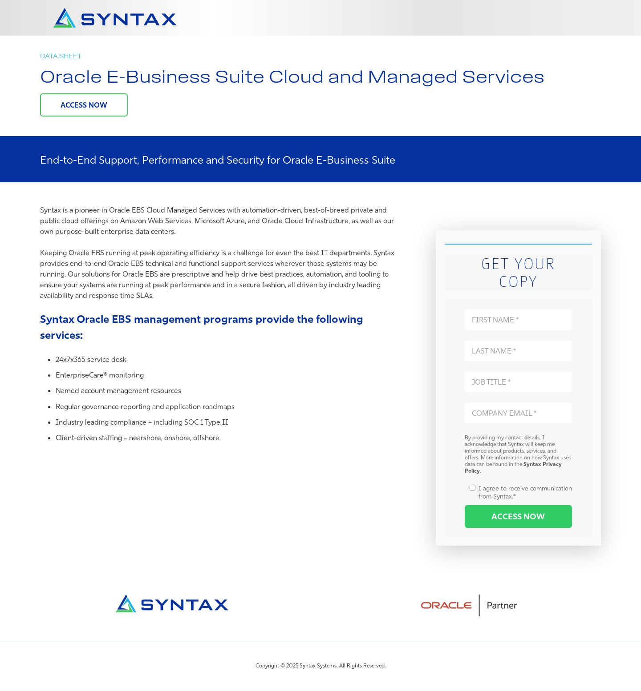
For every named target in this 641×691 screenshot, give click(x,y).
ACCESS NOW (84, 104)
